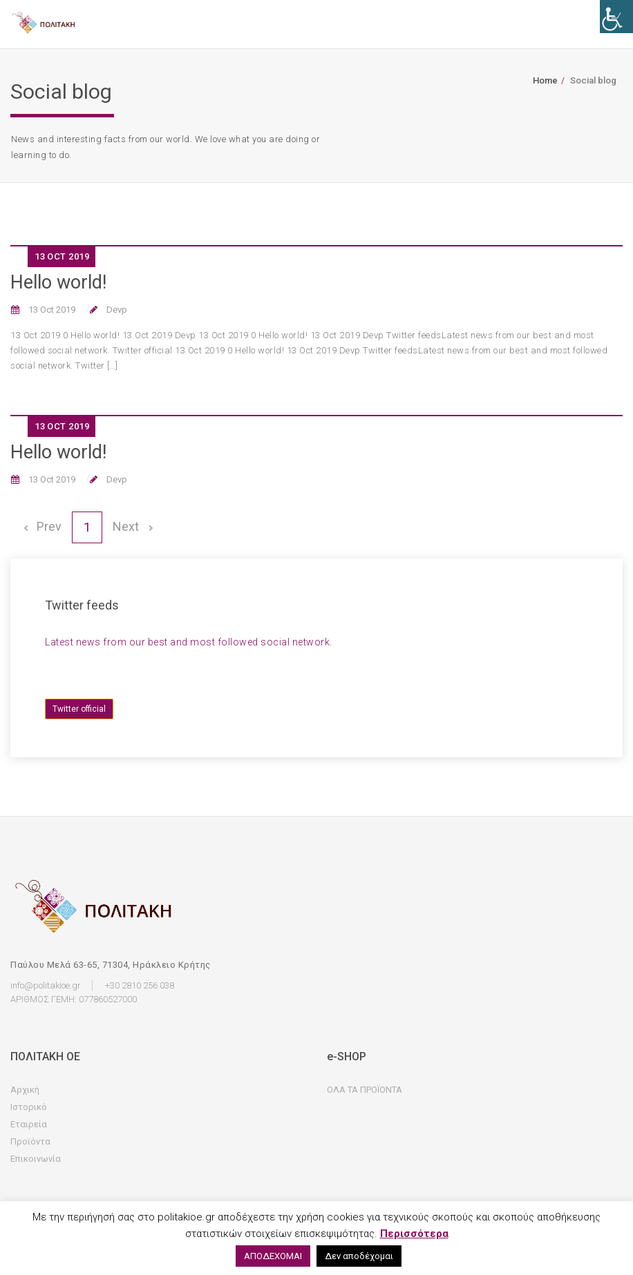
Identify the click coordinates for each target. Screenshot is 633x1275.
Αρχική (24, 1089)
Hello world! (58, 282)
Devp (115, 309)
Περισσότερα (414, 1233)
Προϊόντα (30, 1141)
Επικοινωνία (35, 1159)
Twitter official (79, 709)
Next (132, 526)
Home (545, 80)
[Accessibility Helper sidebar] (616, 16)
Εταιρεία (28, 1124)
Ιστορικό (28, 1107)
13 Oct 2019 (50, 309)
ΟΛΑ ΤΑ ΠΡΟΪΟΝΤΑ (364, 1089)
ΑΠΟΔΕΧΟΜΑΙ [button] (273, 1256)
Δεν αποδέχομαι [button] (359, 1256)
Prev (41, 526)
